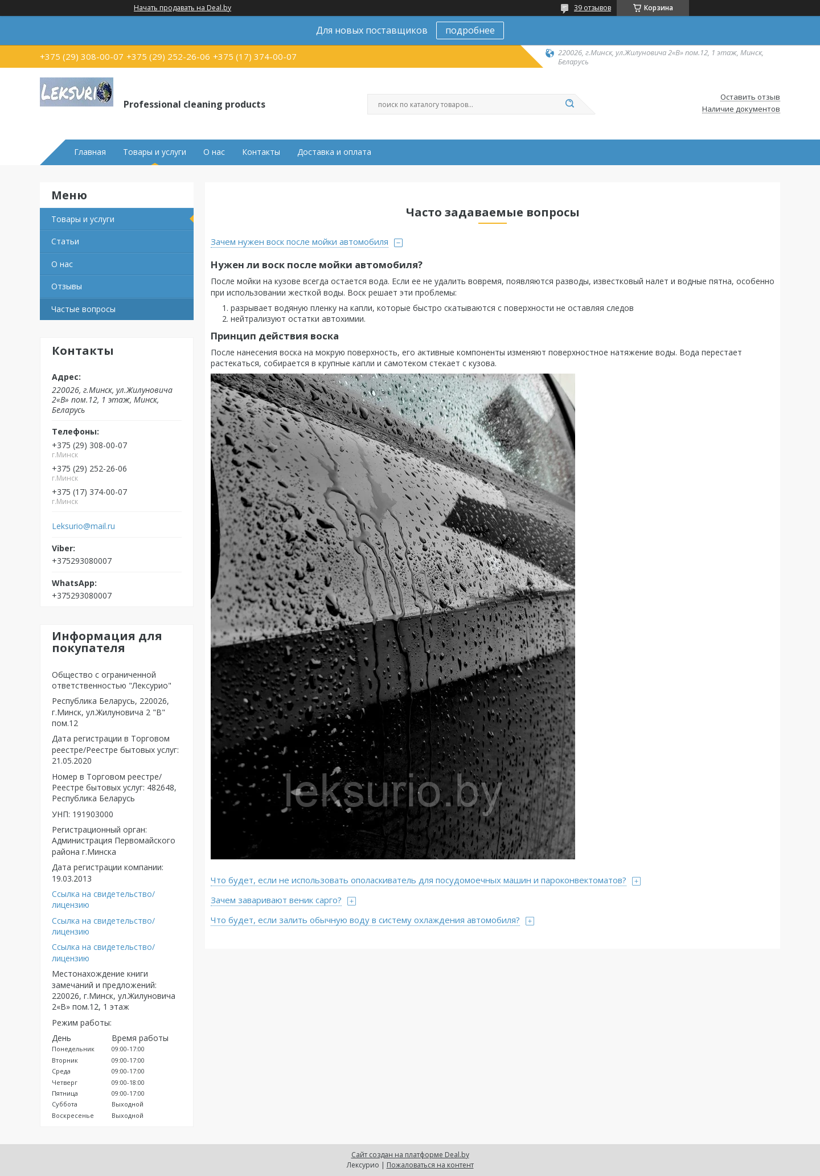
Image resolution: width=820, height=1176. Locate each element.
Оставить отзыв (750, 97)
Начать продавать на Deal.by (182, 8)
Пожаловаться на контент (430, 1165)
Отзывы (66, 286)
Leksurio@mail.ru (83, 526)
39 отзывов (592, 8)
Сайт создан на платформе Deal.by (410, 1154)
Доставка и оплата (334, 152)
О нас (214, 152)
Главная (90, 152)
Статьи (65, 241)
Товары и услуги (154, 152)
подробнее (470, 30)
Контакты (261, 152)
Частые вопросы (83, 309)
